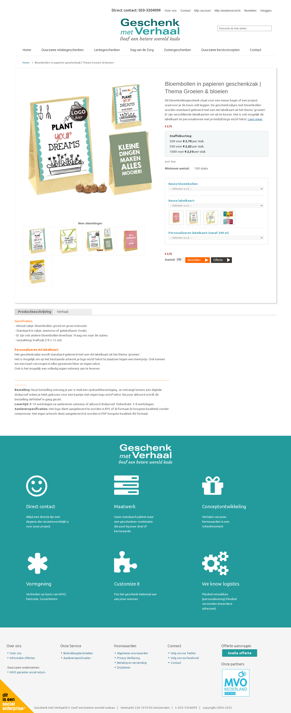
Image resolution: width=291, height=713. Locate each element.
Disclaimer (123, 667)
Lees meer (255, 119)
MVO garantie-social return (27, 672)
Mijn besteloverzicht (227, 10)
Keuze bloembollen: (183, 184)
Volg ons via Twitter (183, 653)
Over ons (171, 10)
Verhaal (62, 312)
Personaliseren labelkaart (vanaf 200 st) (198, 233)
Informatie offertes (22, 658)
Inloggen (266, 10)
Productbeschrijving (34, 312)
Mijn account (202, 10)
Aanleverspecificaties (76, 658)
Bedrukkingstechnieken (78, 653)
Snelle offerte (239, 653)
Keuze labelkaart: (181, 200)
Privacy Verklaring (128, 658)
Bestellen (250, 10)
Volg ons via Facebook (185, 658)
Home (26, 62)
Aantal (170, 259)
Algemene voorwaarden (132, 653)
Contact (186, 10)
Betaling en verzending (132, 662)
